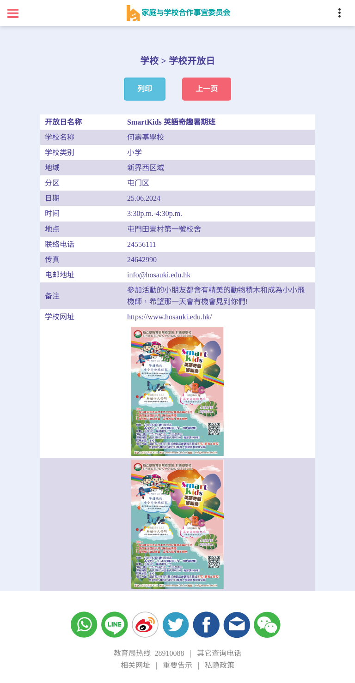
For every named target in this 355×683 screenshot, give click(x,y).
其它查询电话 (219, 653)
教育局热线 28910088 (149, 653)
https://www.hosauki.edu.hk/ (169, 317)
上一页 (207, 89)
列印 (144, 89)
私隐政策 (219, 665)
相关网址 (135, 665)
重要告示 (177, 665)
